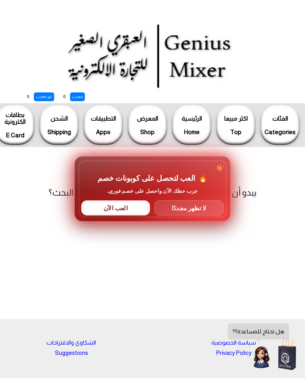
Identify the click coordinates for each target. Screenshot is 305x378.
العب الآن (115, 208)
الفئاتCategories (279, 125)
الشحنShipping (59, 125)
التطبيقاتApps (103, 125)
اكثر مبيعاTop (236, 125)
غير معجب (44, 96)
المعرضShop (147, 125)
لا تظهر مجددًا (189, 208)
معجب (77, 96)
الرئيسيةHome (192, 125)
